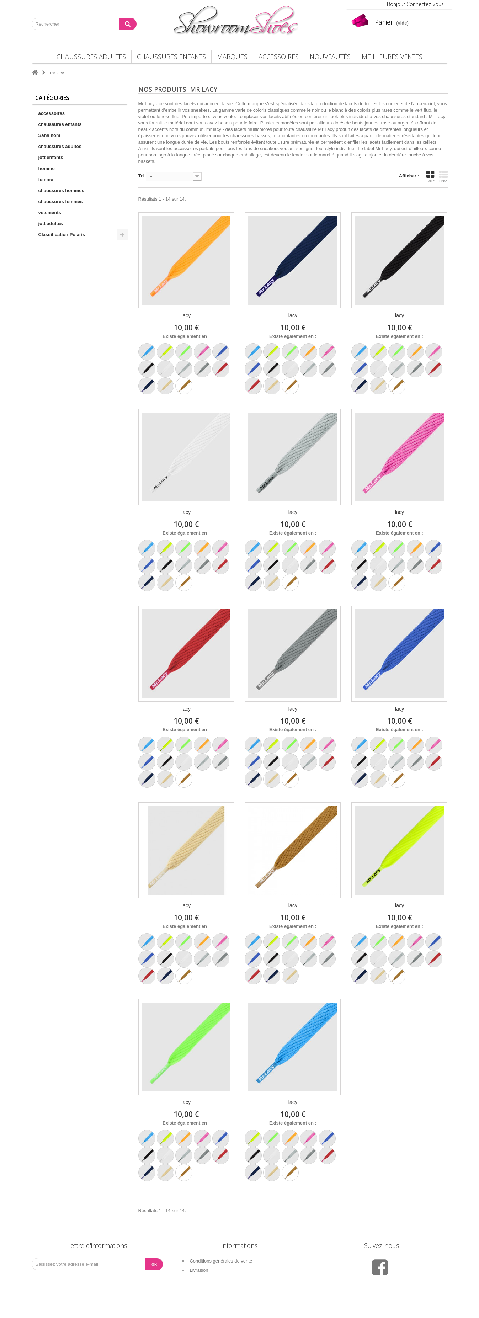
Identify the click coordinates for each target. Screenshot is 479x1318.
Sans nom (49, 135)
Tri (141, 176)
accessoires (279, 56)
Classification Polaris (61, 234)
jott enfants (50, 157)
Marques (232, 56)
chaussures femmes (60, 201)
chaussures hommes (61, 190)
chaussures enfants (171, 56)
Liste (443, 176)
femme (45, 179)
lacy (186, 315)
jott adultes (50, 223)
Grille (430, 176)
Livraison (199, 1270)
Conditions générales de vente (221, 1261)
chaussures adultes (91, 56)
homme (46, 168)
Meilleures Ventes (392, 56)
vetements (49, 212)
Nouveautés (330, 56)
